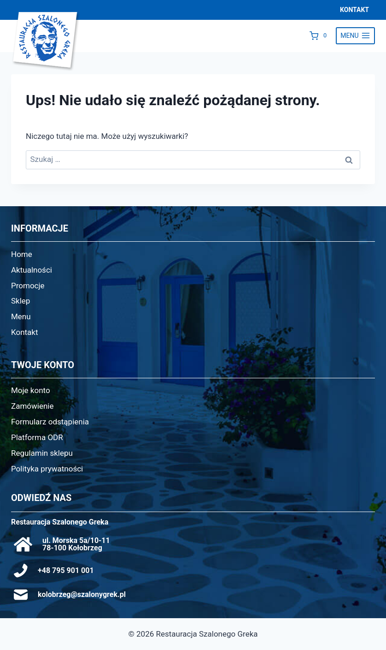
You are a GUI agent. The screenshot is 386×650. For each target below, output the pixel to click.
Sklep (20, 300)
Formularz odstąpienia (50, 421)
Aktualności (31, 269)
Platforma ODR (37, 437)
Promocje (28, 285)
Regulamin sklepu (42, 453)
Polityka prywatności (47, 468)
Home (21, 254)
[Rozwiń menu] (355, 36)
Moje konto (30, 390)
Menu (21, 316)
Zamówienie (32, 406)
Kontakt (24, 332)
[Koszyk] (320, 35)
